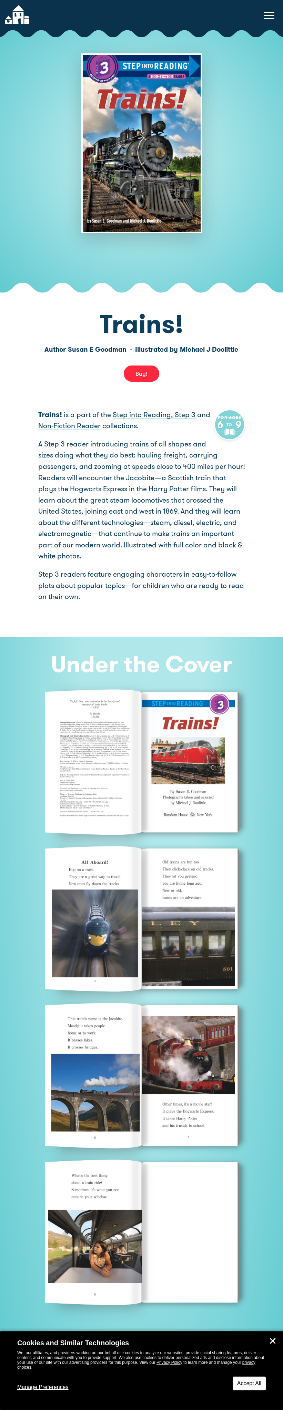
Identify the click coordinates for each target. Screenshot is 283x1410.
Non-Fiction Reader (84, 426)
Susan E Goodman (97, 349)
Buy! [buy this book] (141, 374)
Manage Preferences (43, 1387)
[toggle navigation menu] (269, 15)
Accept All (249, 1383)
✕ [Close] (273, 1341)
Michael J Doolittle (209, 349)
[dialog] (141, 1370)
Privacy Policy (169, 1362)
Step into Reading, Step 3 (154, 415)
